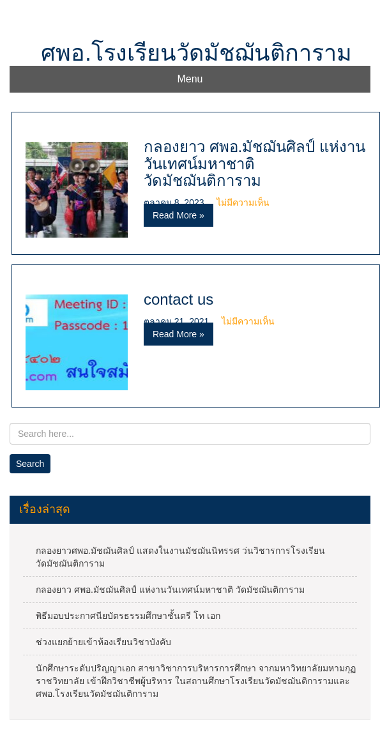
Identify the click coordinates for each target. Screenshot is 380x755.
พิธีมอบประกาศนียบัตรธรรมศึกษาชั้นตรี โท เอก (128, 616)
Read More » (178, 215)
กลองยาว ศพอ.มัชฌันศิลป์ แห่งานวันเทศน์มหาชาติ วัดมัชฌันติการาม (254, 163)
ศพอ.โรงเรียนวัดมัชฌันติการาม (196, 53)
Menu (189, 78)
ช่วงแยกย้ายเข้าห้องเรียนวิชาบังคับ (103, 642)
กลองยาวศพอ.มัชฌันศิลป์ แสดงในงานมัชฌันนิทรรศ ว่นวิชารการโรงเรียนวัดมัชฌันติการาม (180, 556)
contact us (178, 299)
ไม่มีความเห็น (243, 202)
